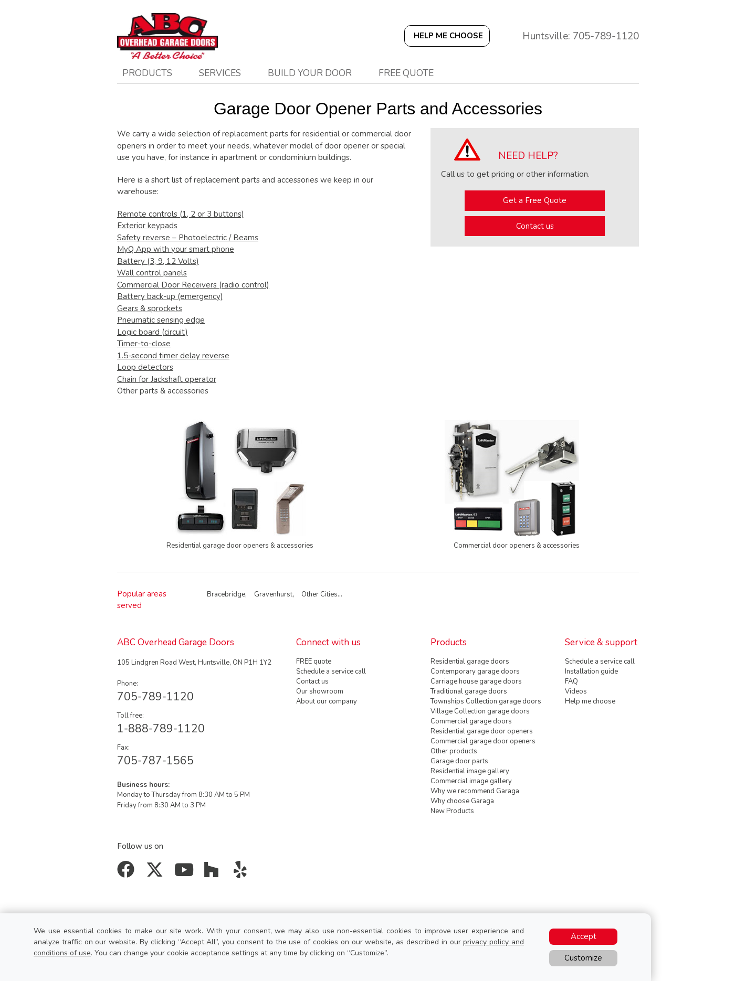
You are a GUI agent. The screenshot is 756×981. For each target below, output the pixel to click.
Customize (583, 958)
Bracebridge (226, 594)
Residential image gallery (469, 771)
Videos (576, 691)
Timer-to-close (144, 343)
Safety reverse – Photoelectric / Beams (187, 237)
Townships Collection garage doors (485, 701)
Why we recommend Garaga (474, 791)
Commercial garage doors (471, 721)
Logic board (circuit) (152, 332)
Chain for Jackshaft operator (166, 379)
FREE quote (313, 661)
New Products (452, 811)
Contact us (535, 226)
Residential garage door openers (481, 731)
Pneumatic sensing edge (161, 320)
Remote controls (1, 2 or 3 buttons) (180, 214)
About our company (326, 701)
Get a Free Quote (534, 200)
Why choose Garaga (462, 801)
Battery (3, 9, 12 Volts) (158, 261)
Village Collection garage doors (480, 711)
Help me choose (590, 701)
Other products (453, 751)
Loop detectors (145, 367)
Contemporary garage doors (475, 671)
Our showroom (319, 691)
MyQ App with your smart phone (175, 249)
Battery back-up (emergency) (170, 296)
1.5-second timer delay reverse (173, 355)
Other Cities (319, 594)
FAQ (571, 681)
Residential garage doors (469, 661)
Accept (583, 936)
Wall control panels (152, 273)
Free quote (406, 73)
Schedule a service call (331, 671)
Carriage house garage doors (476, 681)
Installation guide (591, 671)
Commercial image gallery (471, 781)
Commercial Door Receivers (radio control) (193, 285)
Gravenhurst (273, 594)
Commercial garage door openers (483, 741)
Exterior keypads (147, 225)
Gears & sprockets (149, 308)
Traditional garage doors (468, 691)
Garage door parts (459, 761)
